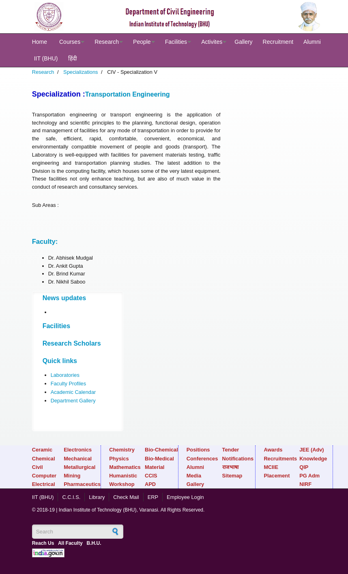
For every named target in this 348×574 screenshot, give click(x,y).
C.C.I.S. (71, 497)
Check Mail (126, 497)
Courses (69, 42)
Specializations (80, 72)
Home (39, 42)
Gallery (243, 42)
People (142, 42)
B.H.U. (94, 543)
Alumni (312, 42)
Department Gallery (73, 401)
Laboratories (65, 375)
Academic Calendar (73, 392)
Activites (211, 42)
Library (97, 497)
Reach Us (43, 543)
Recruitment (278, 42)
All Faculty (70, 543)
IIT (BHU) (46, 58)
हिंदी (72, 58)
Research (107, 42)
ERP (153, 497)
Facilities (176, 42)
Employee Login (185, 497)
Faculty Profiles (68, 384)
